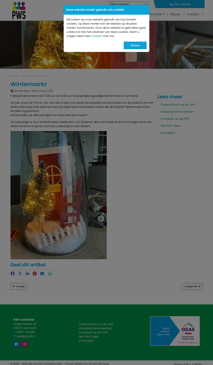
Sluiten (135, 45)
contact (97, 36)
